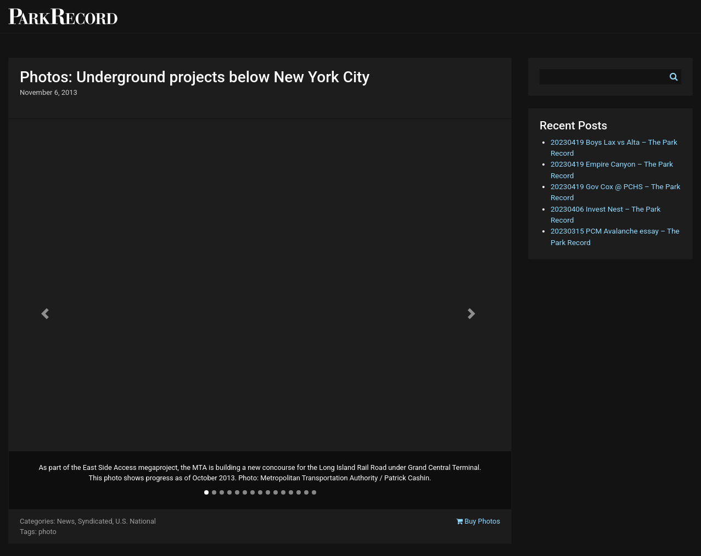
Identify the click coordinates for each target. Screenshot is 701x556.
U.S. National (135, 521)
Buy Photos (478, 521)
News (66, 521)
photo (47, 531)
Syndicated (95, 521)
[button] (46, 313)
